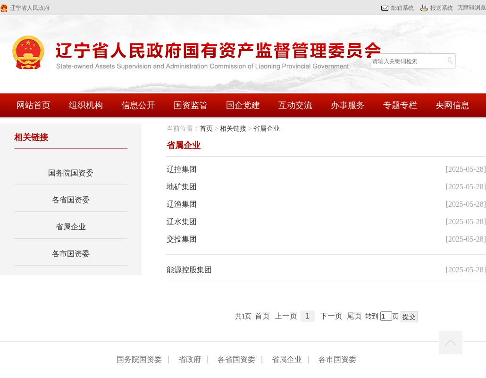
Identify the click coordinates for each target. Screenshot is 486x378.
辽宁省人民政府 (30, 8)
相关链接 (233, 128)
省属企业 (71, 227)
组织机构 (86, 105)
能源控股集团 (189, 270)
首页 (206, 128)
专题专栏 (400, 105)
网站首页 (33, 105)
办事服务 (348, 105)
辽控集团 (182, 169)
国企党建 (243, 105)
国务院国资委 (70, 173)
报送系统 (441, 8)
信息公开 (138, 105)
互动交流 (295, 105)
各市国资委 (71, 254)
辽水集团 (182, 222)
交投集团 (182, 239)
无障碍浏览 (472, 7)
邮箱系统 (402, 8)
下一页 (331, 316)
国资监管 (191, 105)
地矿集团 (182, 187)
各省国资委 (71, 200)
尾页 (354, 316)
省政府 (189, 359)
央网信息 (452, 105)
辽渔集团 (182, 204)
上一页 (286, 316)
